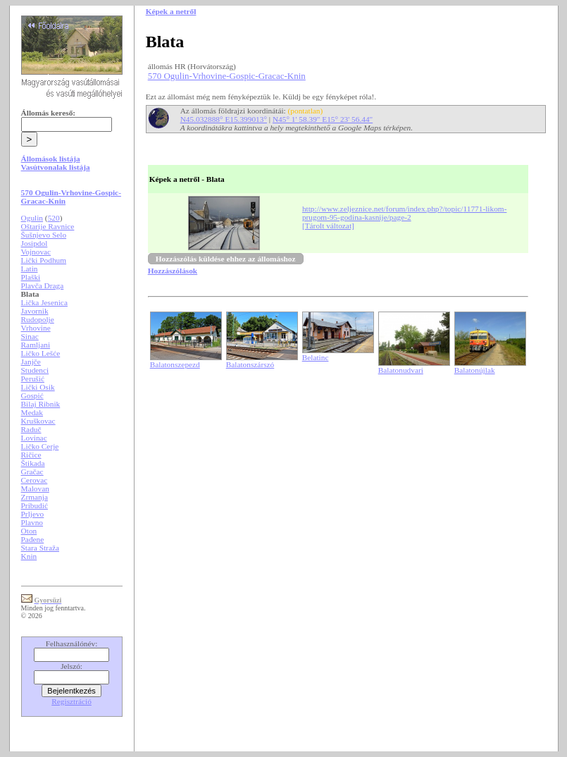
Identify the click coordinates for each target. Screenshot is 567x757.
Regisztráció (71, 701)
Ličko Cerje (40, 446)
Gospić (32, 395)
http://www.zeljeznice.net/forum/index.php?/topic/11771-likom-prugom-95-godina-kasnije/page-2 (404, 212)
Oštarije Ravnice (48, 226)
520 (54, 218)
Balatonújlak (474, 370)
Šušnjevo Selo (44, 234)
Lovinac (34, 437)
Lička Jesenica (44, 302)
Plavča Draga (42, 285)
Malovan (35, 488)
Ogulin (32, 218)
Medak (32, 412)
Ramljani (36, 344)
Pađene (32, 539)
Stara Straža (40, 547)
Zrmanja (34, 497)
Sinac (30, 336)
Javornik (35, 311)
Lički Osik (38, 387)
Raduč (31, 429)
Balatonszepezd (175, 364)
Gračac (32, 471)
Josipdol (34, 243)
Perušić (32, 378)
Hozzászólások (172, 270)
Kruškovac (38, 421)
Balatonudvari (400, 370)
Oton (29, 531)
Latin (29, 268)
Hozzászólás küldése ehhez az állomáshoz (226, 258)
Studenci (35, 370)
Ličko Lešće (41, 353)
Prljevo (32, 514)
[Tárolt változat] (328, 225)
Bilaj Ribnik (41, 404)
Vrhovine (36, 328)
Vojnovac (36, 251)
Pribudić (34, 505)
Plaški (31, 277)
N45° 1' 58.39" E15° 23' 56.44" (323, 119)
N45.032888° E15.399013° (223, 119)
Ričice (31, 454)
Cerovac (34, 480)
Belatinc (315, 357)
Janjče (31, 361)
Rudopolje (37, 319)
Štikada (33, 463)
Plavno (32, 522)
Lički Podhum (44, 260)
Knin (29, 556)
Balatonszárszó (250, 364)
